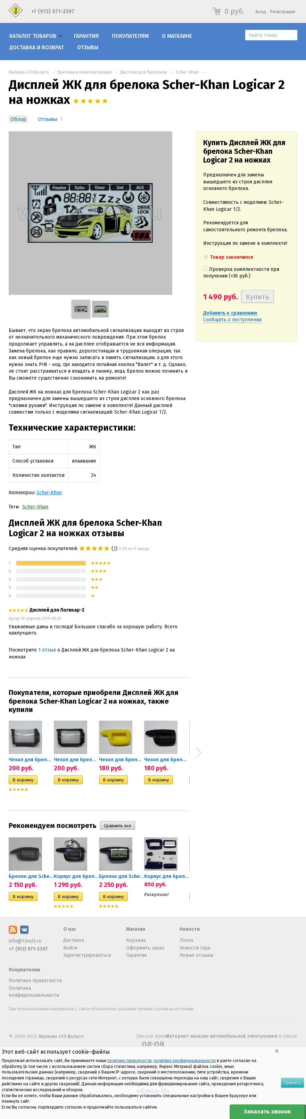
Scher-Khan (187, 72)
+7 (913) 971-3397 (52, 11)
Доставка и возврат (36, 47)
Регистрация (282, 11)
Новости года (195, 948)
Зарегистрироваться (87, 955)
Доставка (73, 940)
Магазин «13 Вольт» (29, 72)
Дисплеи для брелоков (143, 72)
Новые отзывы (196, 955)
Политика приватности (35, 981)
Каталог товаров (32, 36)
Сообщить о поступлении (232, 320)
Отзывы (87, 47)
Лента (186, 940)
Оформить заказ (145, 948)
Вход (261, 11)
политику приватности (129, 1060)
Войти (70, 948)
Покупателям (130, 36)
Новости (190, 929)
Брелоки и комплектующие (85, 72)
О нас (69, 929)
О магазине (177, 36)
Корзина (136, 940)
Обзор (18, 119)
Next (198, 752)
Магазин (135, 929)
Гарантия (86, 36)
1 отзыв (47, 650)
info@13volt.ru (25, 941)
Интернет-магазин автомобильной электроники (221, 1036)
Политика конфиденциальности (34, 991)
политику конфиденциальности (185, 1060)
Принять (292, 1082)
